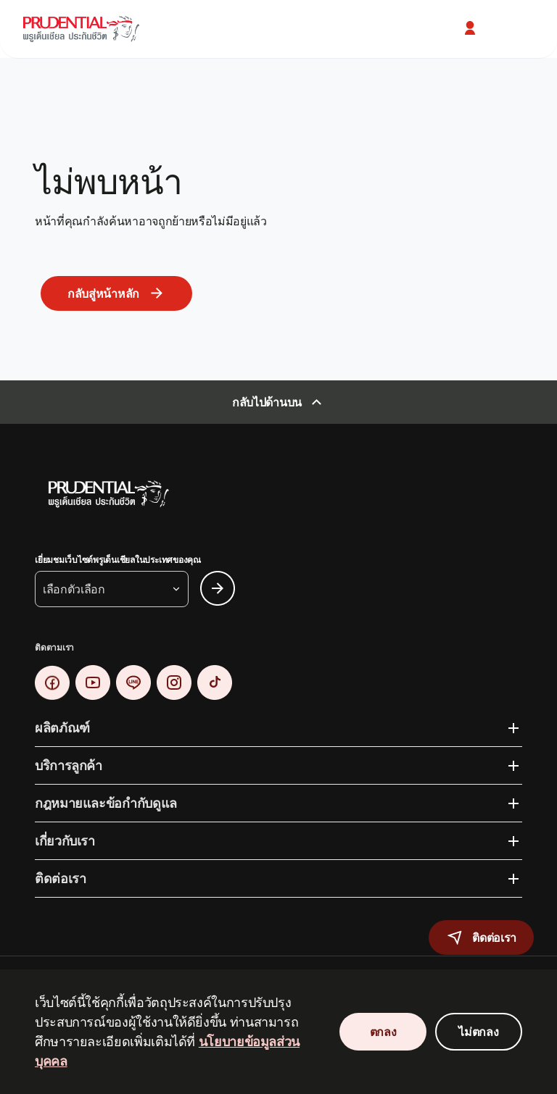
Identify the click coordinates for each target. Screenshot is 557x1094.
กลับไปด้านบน (267, 402)
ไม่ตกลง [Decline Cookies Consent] (478, 1032)
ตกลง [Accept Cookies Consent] (383, 1032)
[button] (471, 28)
